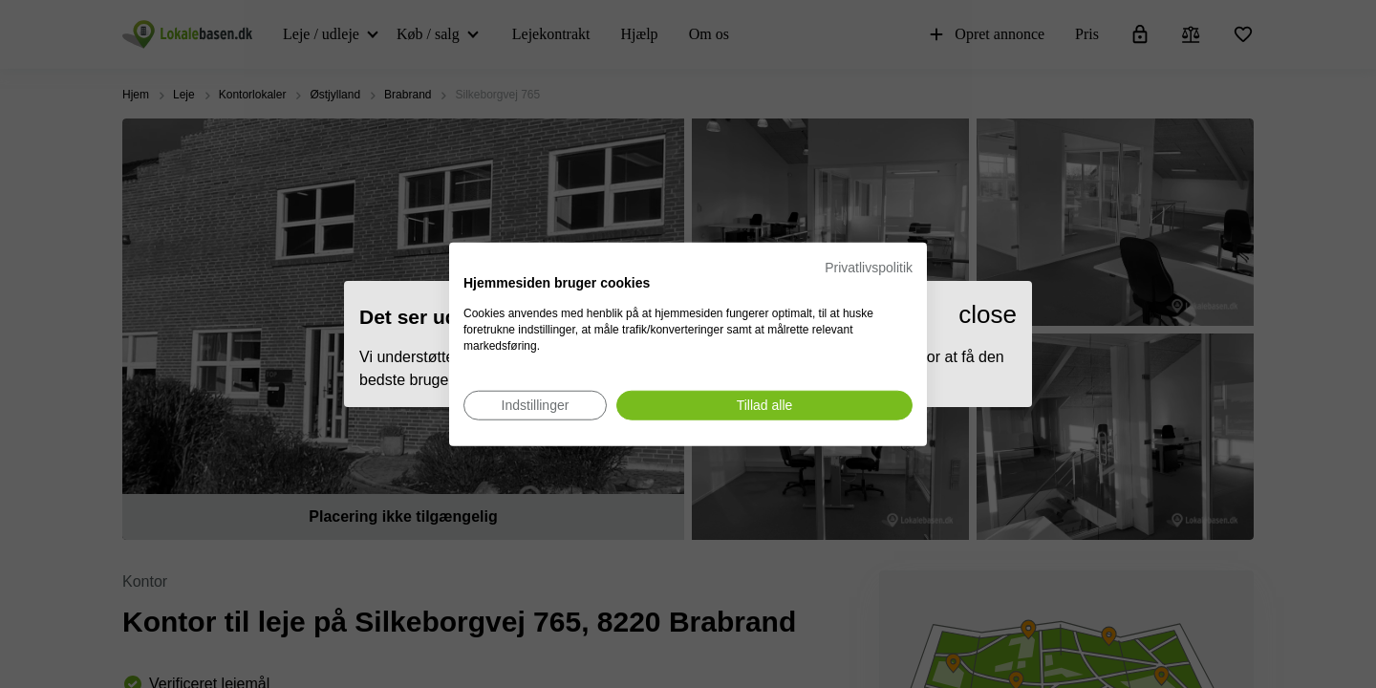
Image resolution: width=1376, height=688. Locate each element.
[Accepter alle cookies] (764, 404)
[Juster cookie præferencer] (535, 404)
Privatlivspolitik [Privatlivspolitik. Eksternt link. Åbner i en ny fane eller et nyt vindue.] (869, 267)
